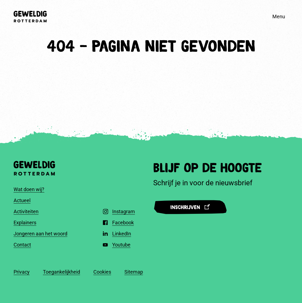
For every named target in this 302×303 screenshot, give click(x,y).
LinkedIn (121, 234)
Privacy (22, 272)
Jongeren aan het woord (40, 234)
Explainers (25, 222)
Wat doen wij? (29, 189)
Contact (22, 245)
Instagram (123, 211)
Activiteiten (26, 211)
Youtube (121, 245)
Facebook (123, 222)
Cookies (102, 272)
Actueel (22, 200)
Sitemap (133, 272)
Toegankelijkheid (61, 272)
